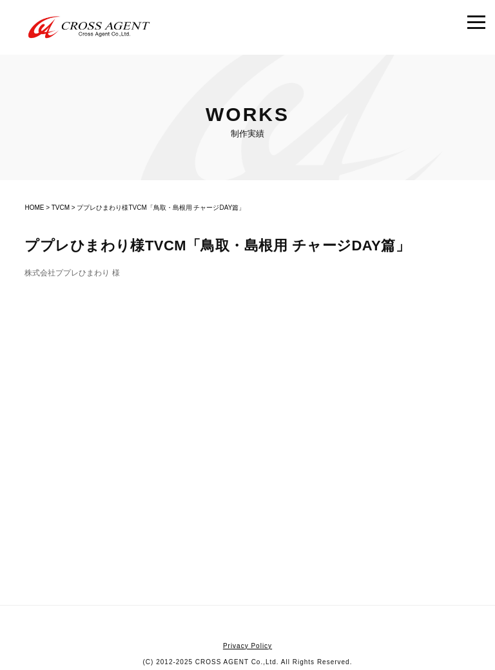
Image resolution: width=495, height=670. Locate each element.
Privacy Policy (247, 645)
